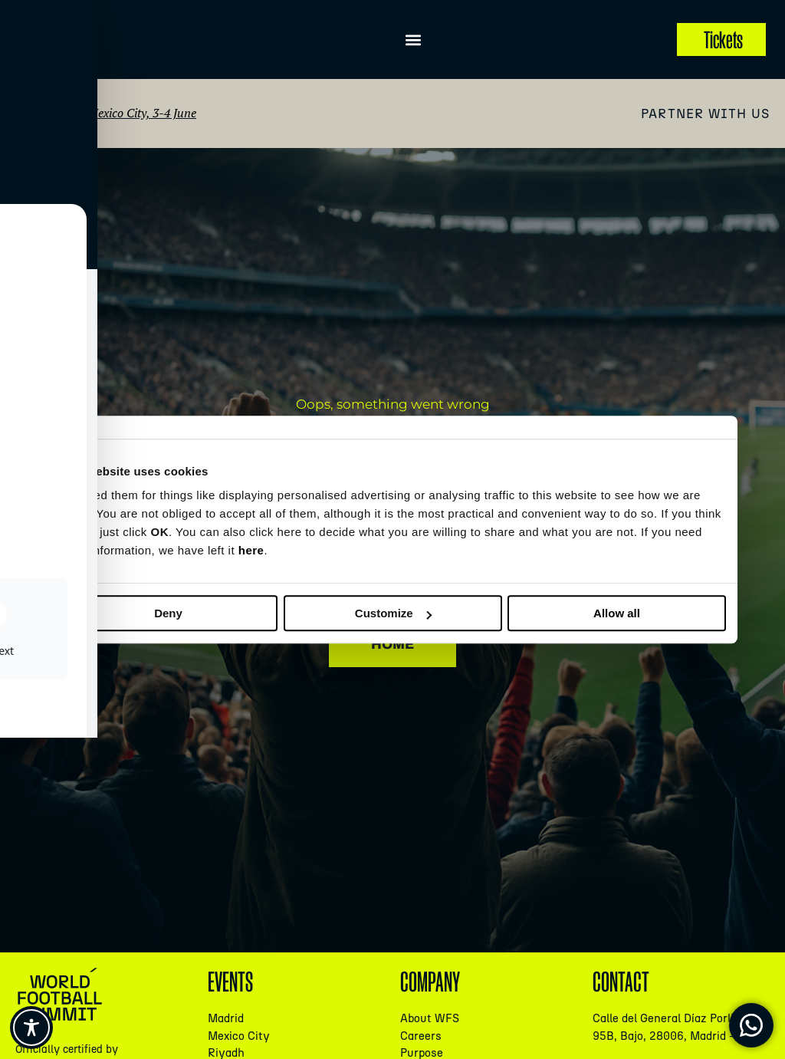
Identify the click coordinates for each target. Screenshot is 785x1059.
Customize (393, 613)
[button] (413, 39)
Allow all (616, 613)
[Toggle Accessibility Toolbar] (31, 1027)
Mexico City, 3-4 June (141, 112)
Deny (168, 613)
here (251, 550)
